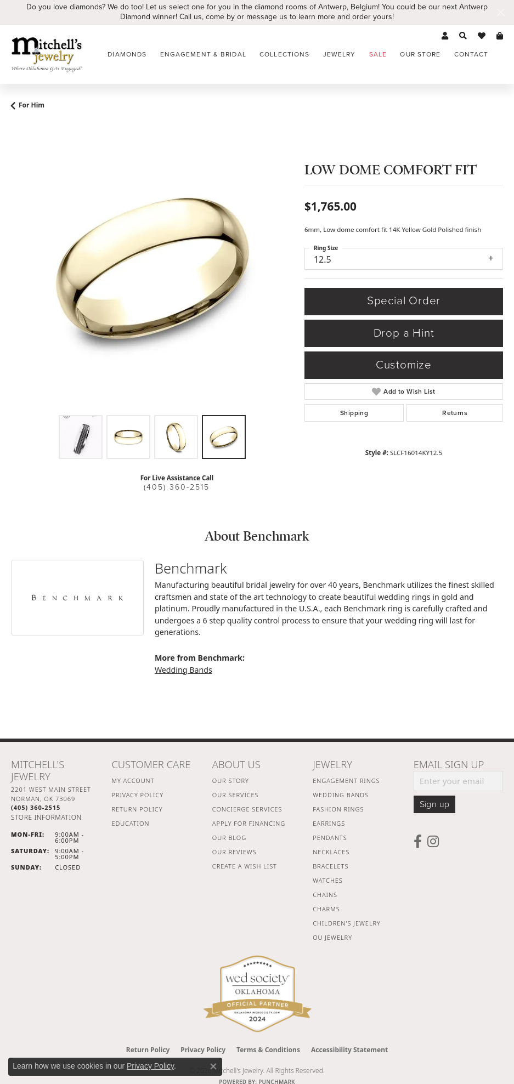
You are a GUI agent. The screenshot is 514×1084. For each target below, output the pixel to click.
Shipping (354, 413)
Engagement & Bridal (203, 54)
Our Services (235, 795)
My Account (132, 780)
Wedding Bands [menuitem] (341, 795)
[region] (152, 268)
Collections (284, 54)
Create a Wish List (244, 866)
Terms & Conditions (268, 1049)
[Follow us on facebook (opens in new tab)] (418, 841)
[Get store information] (46, 817)
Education (130, 823)
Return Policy (136, 809)
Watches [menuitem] (328, 880)
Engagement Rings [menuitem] (346, 780)
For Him (31, 105)
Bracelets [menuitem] (330, 866)
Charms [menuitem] (326, 909)
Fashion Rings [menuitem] (338, 809)
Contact (471, 54)
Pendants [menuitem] (330, 837)
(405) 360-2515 (177, 487)
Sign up (435, 804)
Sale (378, 54)
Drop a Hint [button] (404, 333)
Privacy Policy (137, 795)
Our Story (230, 780)
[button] (445, 36)
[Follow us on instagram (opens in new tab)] (433, 841)
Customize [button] (404, 365)
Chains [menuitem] (325, 894)
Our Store (420, 54)
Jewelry (339, 54)
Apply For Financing (248, 823)
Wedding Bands (183, 670)
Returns (454, 413)
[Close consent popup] (213, 1066)
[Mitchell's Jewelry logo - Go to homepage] (46, 54)
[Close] (500, 12)
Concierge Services (247, 809)
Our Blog (229, 837)
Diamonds (127, 54)
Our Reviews (234, 852)
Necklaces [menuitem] (331, 852)
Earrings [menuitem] (329, 823)
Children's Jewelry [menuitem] (347, 923)
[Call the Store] (35, 807)
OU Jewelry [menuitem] (332, 937)
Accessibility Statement (349, 1049)
